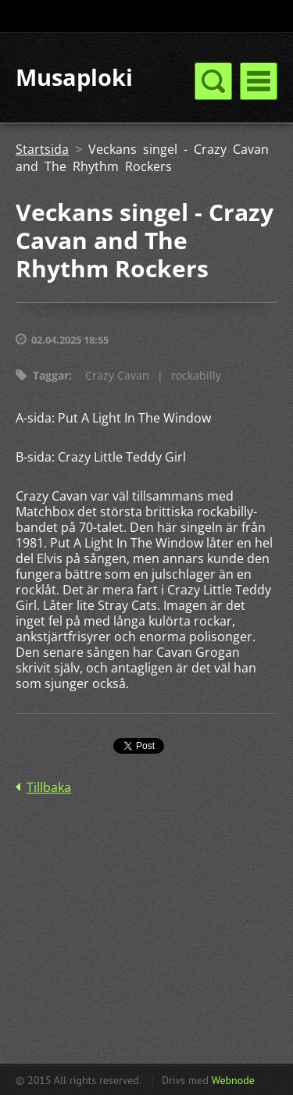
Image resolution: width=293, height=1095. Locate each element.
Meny (258, 81)
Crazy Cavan (117, 375)
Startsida (42, 149)
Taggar (51, 375)
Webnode (232, 1080)
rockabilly (196, 375)
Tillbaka (49, 787)
